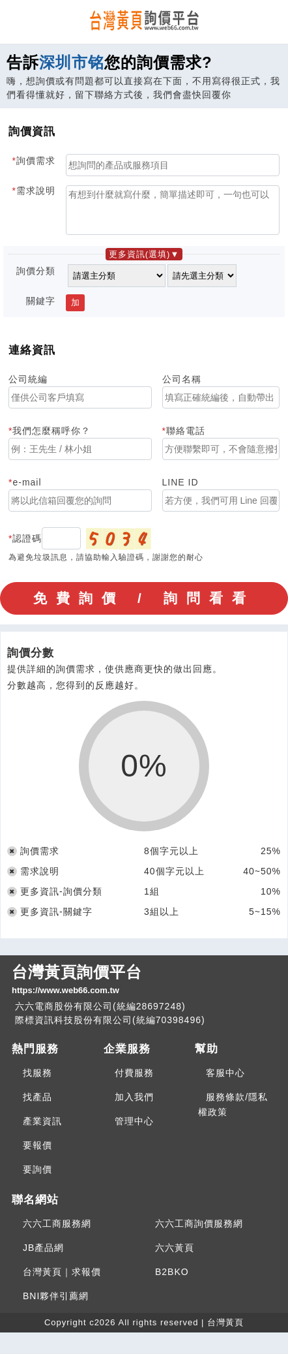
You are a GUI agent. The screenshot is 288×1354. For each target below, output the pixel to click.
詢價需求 (35, 160)
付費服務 (134, 1080)
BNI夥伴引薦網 (56, 1304)
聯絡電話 (185, 438)
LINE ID (180, 490)
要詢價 (37, 1177)
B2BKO (172, 1279)
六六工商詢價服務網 (199, 1231)
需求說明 (35, 190)
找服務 (37, 1080)
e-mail (26, 490)
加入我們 (134, 1105)
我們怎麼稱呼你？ (51, 438)
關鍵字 (40, 308)
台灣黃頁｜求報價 (62, 1279)
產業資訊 (42, 1129)
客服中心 (225, 1080)
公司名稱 (181, 387)
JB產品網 (43, 1255)
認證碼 (27, 546)
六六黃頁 (174, 1255)
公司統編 (28, 387)
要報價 (37, 1153)
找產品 (37, 1105)
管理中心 (134, 1129)
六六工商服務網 (57, 1231)
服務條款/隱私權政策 (233, 1112)
